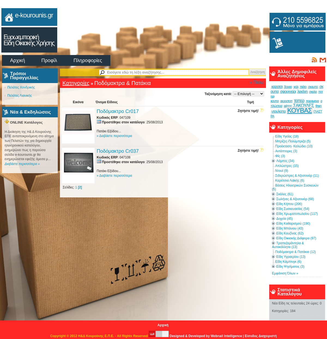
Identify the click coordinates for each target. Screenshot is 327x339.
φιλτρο (288, 106)
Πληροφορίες (88, 60)
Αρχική (17, 60)
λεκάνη (302, 91)
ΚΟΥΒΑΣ (299, 110)
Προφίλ (49, 60)
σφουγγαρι (288, 91)
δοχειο (288, 87)
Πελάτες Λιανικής (19, 95)
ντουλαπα (278, 111)
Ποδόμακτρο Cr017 (118, 111)
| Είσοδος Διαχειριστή (260, 336)
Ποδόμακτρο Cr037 (118, 151)
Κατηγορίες (75, 83)
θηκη (318, 106)
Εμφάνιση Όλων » (285, 273)
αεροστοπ (286, 101)
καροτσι (277, 86)
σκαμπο (313, 87)
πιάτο (303, 87)
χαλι (295, 87)
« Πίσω (257, 82)
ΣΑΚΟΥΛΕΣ (303, 105)
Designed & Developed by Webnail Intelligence (196, 336)
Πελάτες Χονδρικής (21, 87)
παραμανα (312, 101)
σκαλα (313, 92)
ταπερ (299, 100)
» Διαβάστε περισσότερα (114, 136)
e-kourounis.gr (34, 15)
